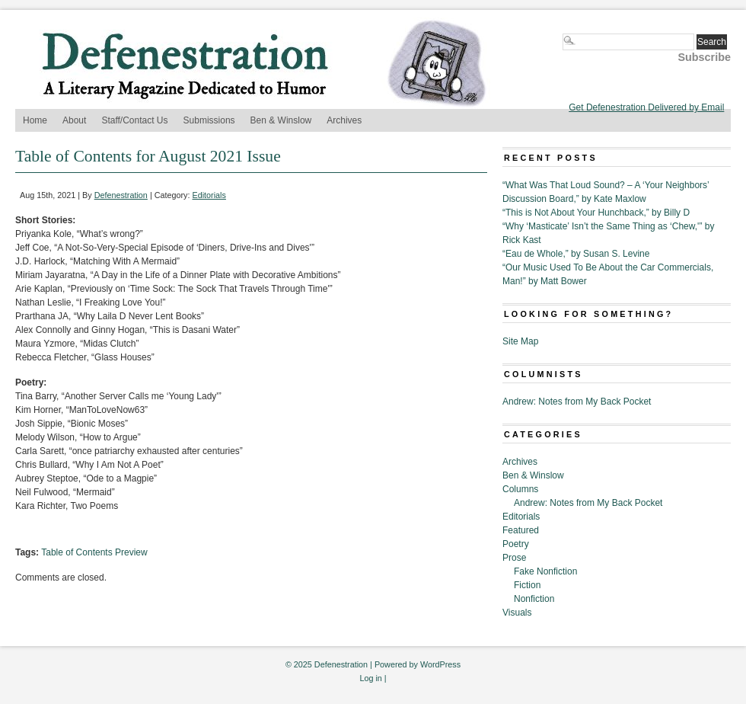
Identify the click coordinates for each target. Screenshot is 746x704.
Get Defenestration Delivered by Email (646, 107)
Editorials (209, 195)
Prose (514, 557)
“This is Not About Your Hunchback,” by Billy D (596, 212)
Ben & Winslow (281, 120)
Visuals (516, 612)
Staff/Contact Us (134, 120)
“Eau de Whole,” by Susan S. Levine (575, 253)
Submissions (209, 120)
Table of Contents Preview (94, 552)
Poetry (515, 544)
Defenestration (121, 195)
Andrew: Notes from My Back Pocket (576, 401)
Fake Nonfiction (545, 571)
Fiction (527, 585)
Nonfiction (534, 599)
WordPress (440, 664)
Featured (520, 530)
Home (35, 120)
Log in (370, 678)
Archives (344, 120)
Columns (520, 489)
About (74, 120)
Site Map (520, 341)
